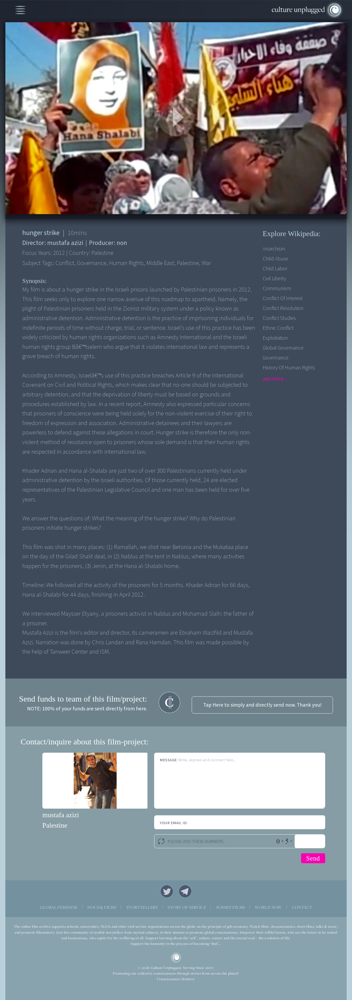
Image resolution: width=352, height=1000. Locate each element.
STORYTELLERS (142, 907)
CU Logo (176, 958)
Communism (277, 288)
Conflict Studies (279, 318)
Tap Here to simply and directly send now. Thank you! (262, 705)
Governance (275, 358)
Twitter (166, 891)
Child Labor (275, 268)
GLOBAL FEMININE (59, 907)
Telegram (185, 891)
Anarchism (274, 249)
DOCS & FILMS (101, 907)
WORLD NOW (268, 907)
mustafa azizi (60, 815)
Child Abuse (275, 259)
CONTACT (302, 907)
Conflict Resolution (283, 308)
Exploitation (275, 338)
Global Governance (283, 348)
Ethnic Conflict (278, 328)
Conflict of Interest (283, 298)
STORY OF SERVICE (187, 907)
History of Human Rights (289, 368)
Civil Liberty (274, 278)
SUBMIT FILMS (230, 907)
